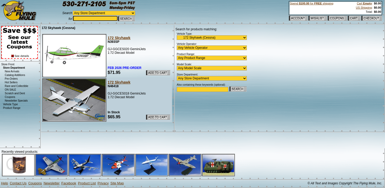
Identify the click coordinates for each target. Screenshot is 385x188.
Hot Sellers (11, 82)
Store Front (7, 64)
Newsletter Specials (16, 100)
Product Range (12, 108)
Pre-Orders (11, 78)
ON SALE (10, 89)
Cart (364, 3)
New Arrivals (12, 71)
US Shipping (364, 7)
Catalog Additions (15, 75)
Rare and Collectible (16, 86)
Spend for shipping (311, 3)
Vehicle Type (10, 104)
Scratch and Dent (15, 93)
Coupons (10, 97)
